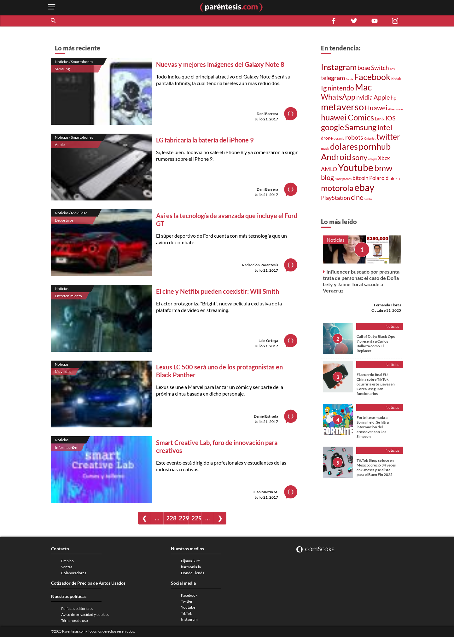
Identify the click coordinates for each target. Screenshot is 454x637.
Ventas (66, 567)
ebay (364, 187)
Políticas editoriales (77, 608)
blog (327, 177)
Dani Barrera (267, 113)
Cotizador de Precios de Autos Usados (88, 583)
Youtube (355, 167)
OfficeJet (369, 138)
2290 (184, 518)
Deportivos (64, 220)
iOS (391, 118)
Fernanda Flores (387, 305)
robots (354, 137)
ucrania (339, 138)
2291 (196, 518)
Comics (361, 117)
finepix (349, 79)
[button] (53, 21)
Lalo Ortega (268, 340)
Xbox (384, 158)
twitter (388, 136)
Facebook (372, 77)
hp (393, 98)
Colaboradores (73, 572)
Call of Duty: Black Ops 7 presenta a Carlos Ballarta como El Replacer (376, 343)
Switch (380, 67)
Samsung (62, 69)
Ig (324, 88)
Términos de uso (74, 620)
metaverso (342, 106)
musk (325, 148)
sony (359, 157)
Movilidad (63, 371)
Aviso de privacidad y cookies (85, 614)
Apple (60, 144)
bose (364, 67)
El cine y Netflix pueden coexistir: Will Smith (217, 291)
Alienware (395, 109)
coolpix (372, 159)
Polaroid (379, 178)
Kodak (396, 79)
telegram (333, 77)
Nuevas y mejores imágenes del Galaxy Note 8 (220, 64)
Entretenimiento (68, 295)
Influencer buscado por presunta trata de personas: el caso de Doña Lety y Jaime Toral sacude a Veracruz (361, 281)
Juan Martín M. (265, 491)
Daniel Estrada (266, 416)
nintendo (341, 88)
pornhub (375, 146)
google (332, 127)
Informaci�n (66, 447)
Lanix (380, 118)
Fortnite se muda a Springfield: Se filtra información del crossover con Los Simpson (373, 427)
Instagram (339, 67)
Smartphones (343, 179)
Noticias (61, 288)
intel (384, 127)
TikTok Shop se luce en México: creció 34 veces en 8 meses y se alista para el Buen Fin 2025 (376, 467)
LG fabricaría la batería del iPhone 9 (205, 140)
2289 (171, 518)
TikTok (186, 613)
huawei (334, 117)
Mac (363, 87)
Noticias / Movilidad (71, 213)
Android (336, 157)
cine (357, 197)
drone (327, 138)
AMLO (329, 168)
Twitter (187, 601)
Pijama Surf (190, 561)
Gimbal (368, 198)
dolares (344, 147)
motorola (337, 188)
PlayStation (335, 197)
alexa (395, 178)
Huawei (376, 108)
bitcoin (360, 178)
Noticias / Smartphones (74, 61)
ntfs (392, 69)
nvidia (364, 97)
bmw (383, 168)
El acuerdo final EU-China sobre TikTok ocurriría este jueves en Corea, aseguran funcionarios (376, 384)
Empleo (67, 561)
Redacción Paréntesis (260, 265)
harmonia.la (191, 567)
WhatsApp (338, 96)
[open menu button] (51, 7)
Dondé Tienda (192, 572)
